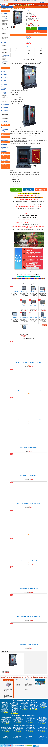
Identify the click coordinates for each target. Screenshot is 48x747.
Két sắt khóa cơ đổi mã (4, 106)
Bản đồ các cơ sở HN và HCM (20, 688)
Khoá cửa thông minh (5, 124)
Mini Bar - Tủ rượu (4, 164)
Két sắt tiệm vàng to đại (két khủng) (5, 86)
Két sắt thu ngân (4, 103)
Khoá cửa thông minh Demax (4, 127)
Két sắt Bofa (4, 21)
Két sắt (3, 11)
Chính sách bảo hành (28, 684)
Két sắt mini (3, 71)
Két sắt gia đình (3, 80)
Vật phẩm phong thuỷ (5, 158)
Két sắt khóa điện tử (4, 107)
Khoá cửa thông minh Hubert (4, 132)
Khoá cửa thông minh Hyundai (4, 130)
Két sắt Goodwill (4, 49)
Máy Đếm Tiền (4, 142)
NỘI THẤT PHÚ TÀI (8, 680)
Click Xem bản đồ (5, 712)
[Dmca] (28, 745)
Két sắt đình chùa (4, 100)
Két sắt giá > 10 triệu (5, 118)
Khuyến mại (35, 0)
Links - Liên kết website (19, 683)
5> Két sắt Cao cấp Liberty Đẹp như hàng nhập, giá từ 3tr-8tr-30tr (28, 208)
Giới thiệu (28, 0)
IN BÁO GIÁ (28, 190)
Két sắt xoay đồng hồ (4, 122)
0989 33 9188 (19, 0)
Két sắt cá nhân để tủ (4, 77)
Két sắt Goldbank (4, 63)
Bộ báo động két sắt (5, 162)
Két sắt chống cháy (4, 74)
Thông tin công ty (19, 679)
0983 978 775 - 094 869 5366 (8, 0)
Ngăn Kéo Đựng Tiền (5, 155)
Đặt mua (31, 28)
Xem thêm (44, 325)
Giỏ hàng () (43, 0)
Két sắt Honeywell (4, 33)
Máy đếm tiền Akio (4, 144)
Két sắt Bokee (4, 45)
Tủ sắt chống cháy (4, 139)
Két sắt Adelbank (4, 56)
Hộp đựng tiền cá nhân (5, 153)
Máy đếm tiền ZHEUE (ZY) (4, 148)
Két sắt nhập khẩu (4, 18)
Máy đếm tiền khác (4, 151)
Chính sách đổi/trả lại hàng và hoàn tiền (29, 689)
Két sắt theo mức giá (4, 110)
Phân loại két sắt (4, 67)
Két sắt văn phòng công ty (5, 82)
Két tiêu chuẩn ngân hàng (4, 62)
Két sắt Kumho (4, 58)
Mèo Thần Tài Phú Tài (4, 160)
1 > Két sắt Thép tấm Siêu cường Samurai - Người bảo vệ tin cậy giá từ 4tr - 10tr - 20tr (28, 201)
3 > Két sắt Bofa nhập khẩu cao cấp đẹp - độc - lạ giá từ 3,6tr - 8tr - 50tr (28, 204)
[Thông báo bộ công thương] (36, 745)
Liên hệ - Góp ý (18, 684)
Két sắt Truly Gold (4, 52)
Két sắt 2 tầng (3, 92)
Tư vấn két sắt (18, 685)
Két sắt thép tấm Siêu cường (4, 35)
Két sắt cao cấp (3, 42)
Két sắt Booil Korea (5, 20)
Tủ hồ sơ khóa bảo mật (4, 140)
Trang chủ (24, 0)
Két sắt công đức (4, 101)
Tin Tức (32, 0)
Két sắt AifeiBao (4, 23)
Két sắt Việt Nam (4, 13)
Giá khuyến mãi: (28, 16)
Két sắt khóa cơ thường (5, 104)
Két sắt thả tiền (3, 93)
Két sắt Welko (4, 59)
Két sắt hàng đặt (3, 90)
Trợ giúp (27, 679)
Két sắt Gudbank (4, 50)
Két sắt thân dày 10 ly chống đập (4, 89)
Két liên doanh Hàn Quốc (5, 55)
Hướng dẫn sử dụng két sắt (29, 685)
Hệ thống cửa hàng (4, 2)
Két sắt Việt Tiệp (4, 14)
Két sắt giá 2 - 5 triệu (5, 114)
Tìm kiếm (42, 2)
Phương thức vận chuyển (29, 683)
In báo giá (42, 28)
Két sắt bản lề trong (4, 121)
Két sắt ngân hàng (4, 84)
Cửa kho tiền (3, 134)
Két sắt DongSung (4, 53)
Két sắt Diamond (4, 32)
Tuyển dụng (10, 2)
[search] (15, 5)
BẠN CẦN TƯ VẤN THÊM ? (37, 32)
